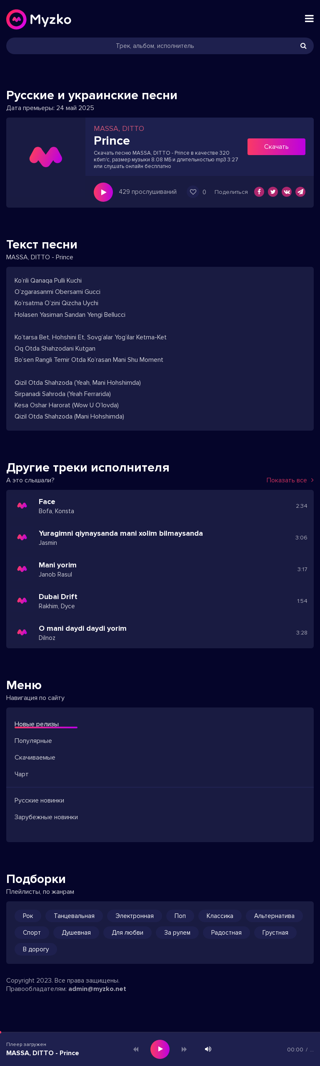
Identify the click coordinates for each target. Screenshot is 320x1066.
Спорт (32, 932)
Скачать (276, 147)
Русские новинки (39, 800)
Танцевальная (74, 916)
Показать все (290, 480)
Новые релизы (37, 724)
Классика (220, 916)
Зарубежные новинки (46, 817)
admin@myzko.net (97, 989)
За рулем (177, 932)
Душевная (76, 932)
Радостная (226, 932)
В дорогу (36, 949)
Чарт (22, 774)
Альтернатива (274, 916)
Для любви (127, 932)
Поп (180, 916)
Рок (28, 916)
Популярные (33, 741)
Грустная (275, 932)
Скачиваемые (35, 757)
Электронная (134, 916)
